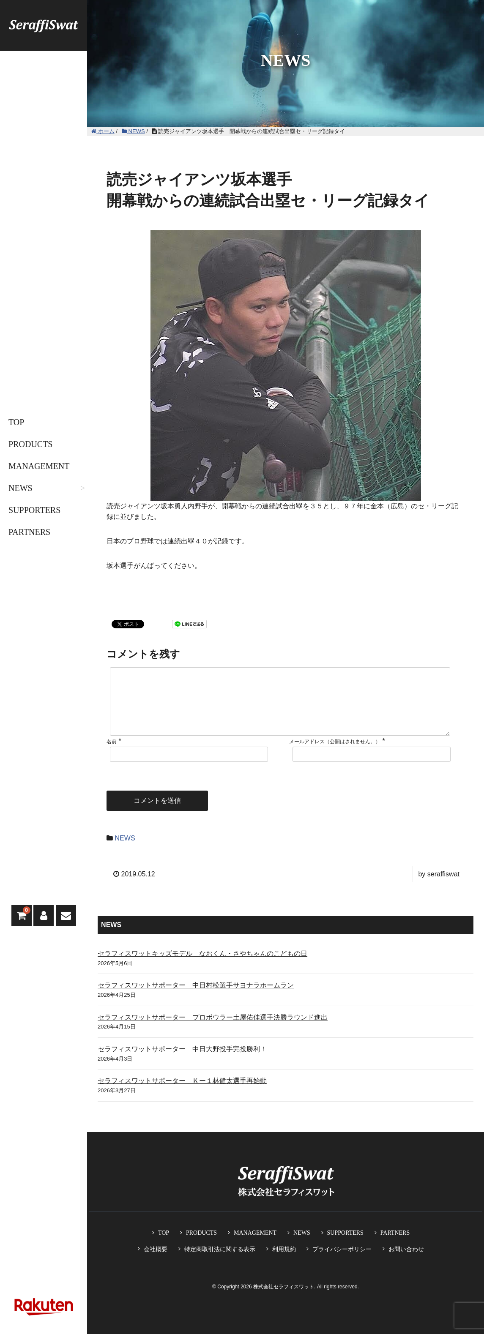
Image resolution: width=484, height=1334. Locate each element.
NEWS (20, 488)
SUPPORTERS (34, 510)
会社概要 (155, 1249)
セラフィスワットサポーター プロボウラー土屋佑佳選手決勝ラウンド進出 (213, 1030)
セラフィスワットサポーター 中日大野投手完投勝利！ (182, 1062)
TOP (16, 422)
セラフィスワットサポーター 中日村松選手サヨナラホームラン (196, 998)
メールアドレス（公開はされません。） (334, 755)
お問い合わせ (406, 1249)
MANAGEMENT (38, 466)
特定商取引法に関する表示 (219, 1249)
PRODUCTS (30, 444)
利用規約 (284, 1249)
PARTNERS (29, 532)
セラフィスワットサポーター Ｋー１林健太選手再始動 (182, 1094)
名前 (112, 755)
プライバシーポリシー (342, 1249)
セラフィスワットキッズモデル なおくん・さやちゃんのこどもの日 (202, 967)
